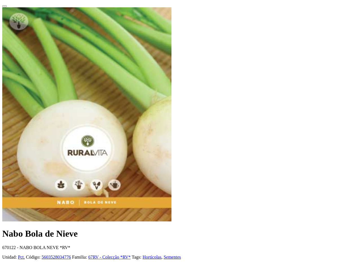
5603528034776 (56, 257)
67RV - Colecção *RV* (109, 257)
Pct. (21, 257)
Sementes (172, 257)
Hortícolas (152, 257)
